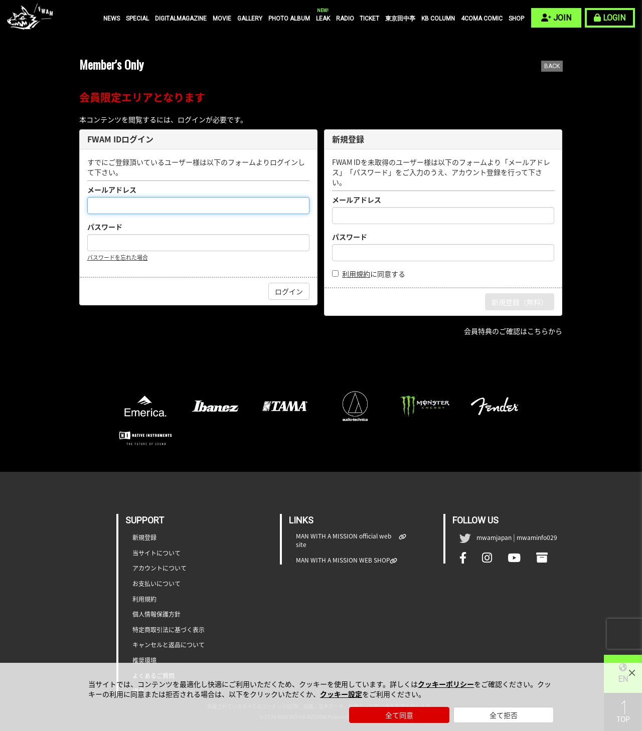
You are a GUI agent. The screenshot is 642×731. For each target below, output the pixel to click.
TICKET (369, 18)
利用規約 (356, 274)
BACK (552, 66)
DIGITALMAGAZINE (181, 18)
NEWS (111, 18)
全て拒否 (504, 715)
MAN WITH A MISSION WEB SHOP (343, 560)
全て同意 (399, 715)
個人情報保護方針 (156, 614)
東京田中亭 (400, 18)
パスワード (104, 227)
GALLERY (249, 18)
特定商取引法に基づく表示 (168, 630)
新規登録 (144, 537)
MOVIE (222, 18)
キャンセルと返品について (168, 645)
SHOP (516, 18)
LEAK (323, 18)
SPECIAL (137, 18)
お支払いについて (156, 584)
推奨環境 (144, 660)
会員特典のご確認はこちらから (513, 331)
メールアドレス (111, 190)
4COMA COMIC (482, 18)
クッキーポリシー (446, 684)
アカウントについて (159, 568)
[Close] (632, 673)
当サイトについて (156, 553)
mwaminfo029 (537, 537)
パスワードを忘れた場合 (117, 257)
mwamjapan (494, 537)
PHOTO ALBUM (289, 18)
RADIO (345, 18)
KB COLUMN (438, 18)
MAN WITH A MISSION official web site (347, 540)
